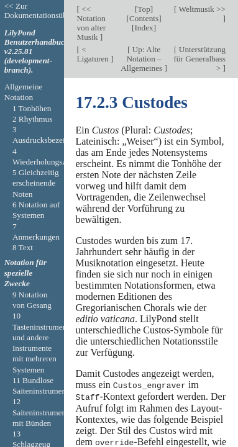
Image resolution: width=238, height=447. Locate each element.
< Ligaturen (93, 54)
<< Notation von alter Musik (91, 23)
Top (143, 9)
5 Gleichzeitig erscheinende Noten (35, 183)
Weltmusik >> (201, 9)
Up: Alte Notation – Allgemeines (142, 59)
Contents (143, 18)
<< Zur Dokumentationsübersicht (46, 10)
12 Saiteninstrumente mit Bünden (42, 412)
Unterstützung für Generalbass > (199, 59)
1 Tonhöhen (32, 108)
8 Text (22, 247)
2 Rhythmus (32, 119)
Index (143, 27)
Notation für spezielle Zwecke (25, 273)
